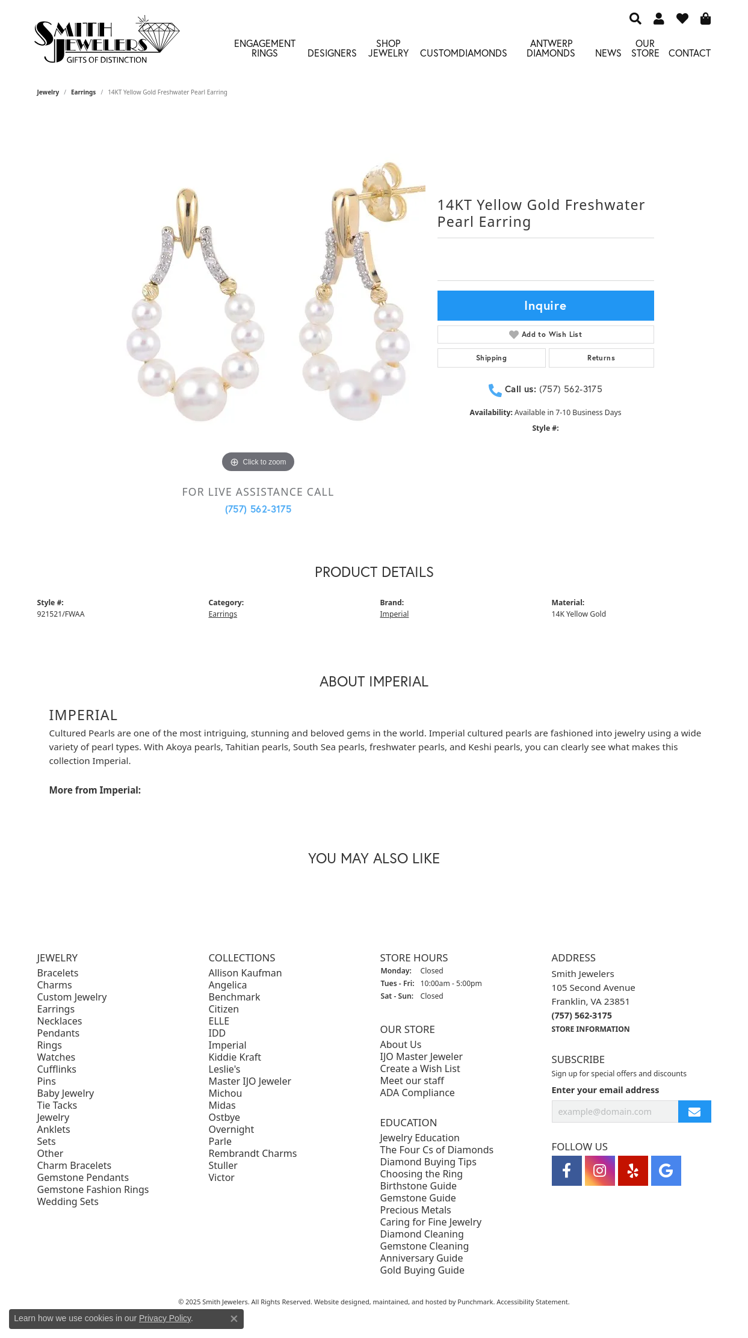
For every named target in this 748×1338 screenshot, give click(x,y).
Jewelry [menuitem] (53, 1117)
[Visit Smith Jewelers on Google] (666, 1171)
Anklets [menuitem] (53, 1129)
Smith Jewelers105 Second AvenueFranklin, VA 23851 (593, 1001)
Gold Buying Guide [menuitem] (422, 1270)
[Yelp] (633, 1171)
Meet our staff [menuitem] (412, 1080)
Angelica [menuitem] (228, 985)
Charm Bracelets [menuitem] (74, 1166)
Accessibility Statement (532, 1301)
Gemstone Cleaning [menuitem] (424, 1246)
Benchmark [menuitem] (235, 997)
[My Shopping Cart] (705, 18)
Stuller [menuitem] (223, 1166)
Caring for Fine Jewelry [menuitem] (431, 1222)
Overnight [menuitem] (232, 1129)
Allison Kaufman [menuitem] (245, 973)
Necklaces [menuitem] (59, 1021)
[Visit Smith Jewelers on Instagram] (600, 1171)
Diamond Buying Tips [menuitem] (428, 1161)
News (608, 52)
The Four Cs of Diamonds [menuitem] (437, 1149)
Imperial (394, 614)
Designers (332, 52)
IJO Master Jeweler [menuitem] (421, 1056)
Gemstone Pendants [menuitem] (83, 1178)
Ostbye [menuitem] (225, 1117)
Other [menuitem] (50, 1154)
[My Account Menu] (659, 18)
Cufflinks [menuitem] (56, 1069)
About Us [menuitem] (401, 1044)
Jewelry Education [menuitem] (420, 1137)
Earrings (83, 92)
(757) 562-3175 (258, 508)
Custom (439, 52)
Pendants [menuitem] (58, 1033)
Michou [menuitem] (226, 1093)
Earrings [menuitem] (56, 1009)
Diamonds (483, 52)
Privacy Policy (165, 1318)
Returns (601, 357)
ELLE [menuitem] (219, 1021)
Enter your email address (606, 1090)
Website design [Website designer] (338, 1301)
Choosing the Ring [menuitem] (421, 1173)
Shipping (491, 357)
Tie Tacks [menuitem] (57, 1105)
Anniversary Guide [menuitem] (421, 1258)
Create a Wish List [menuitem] (420, 1068)
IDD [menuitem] (217, 1033)
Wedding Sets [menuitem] (68, 1202)
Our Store (645, 48)
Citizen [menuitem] (224, 1009)
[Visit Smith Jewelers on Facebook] (567, 1171)
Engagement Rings (264, 48)
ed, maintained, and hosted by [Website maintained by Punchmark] (410, 1301)
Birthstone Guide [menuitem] (418, 1185)
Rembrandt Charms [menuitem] (253, 1154)
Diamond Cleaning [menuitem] (422, 1234)
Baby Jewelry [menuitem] (65, 1093)
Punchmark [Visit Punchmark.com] (475, 1301)
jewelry (48, 92)
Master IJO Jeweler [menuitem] (250, 1081)
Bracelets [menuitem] (58, 973)
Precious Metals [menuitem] (415, 1209)
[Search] (635, 18)
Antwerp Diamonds (551, 48)
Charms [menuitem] (54, 985)
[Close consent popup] (234, 1318)
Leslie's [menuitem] (225, 1069)
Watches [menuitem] (56, 1057)
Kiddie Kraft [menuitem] (235, 1057)
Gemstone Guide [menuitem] (418, 1197)
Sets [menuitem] (46, 1141)
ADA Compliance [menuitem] (417, 1092)
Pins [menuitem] (46, 1081)
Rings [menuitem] (49, 1045)
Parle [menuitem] (220, 1141)
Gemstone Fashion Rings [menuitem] (93, 1190)
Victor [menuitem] (222, 1178)
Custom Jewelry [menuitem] (72, 997)
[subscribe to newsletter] (694, 1112)
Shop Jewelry (388, 48)
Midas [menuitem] (222, 1105)
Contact (690, 52)
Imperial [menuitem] (228, 1045)
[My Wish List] (682, 18)
